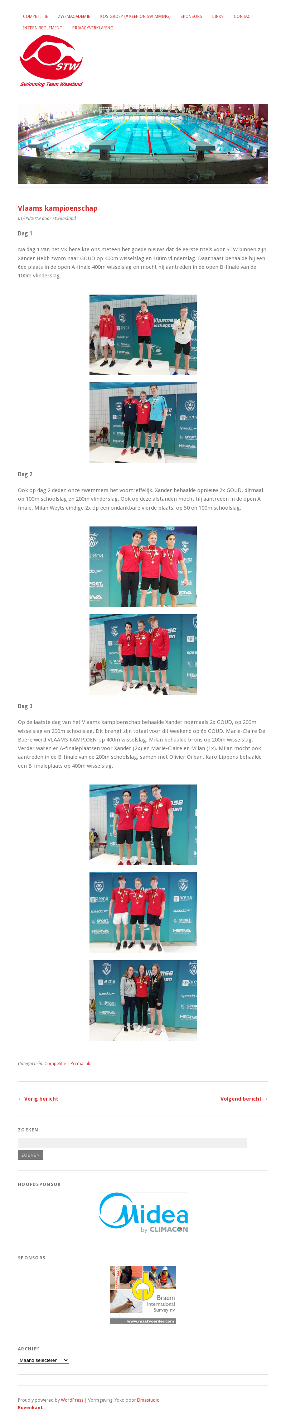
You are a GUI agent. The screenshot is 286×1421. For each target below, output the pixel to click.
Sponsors (191, 16)
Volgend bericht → (244, 1099)
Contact (243, 16)
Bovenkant (30, 1407)
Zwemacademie (74, 16)
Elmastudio (148, 1400)
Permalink (80, 1063)
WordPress (72, 1400)
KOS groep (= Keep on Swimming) (135, 16)
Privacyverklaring (92, 27)
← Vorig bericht (38, 1099)
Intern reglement (42, 27)
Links (218, 16)
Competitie (35, 16)
